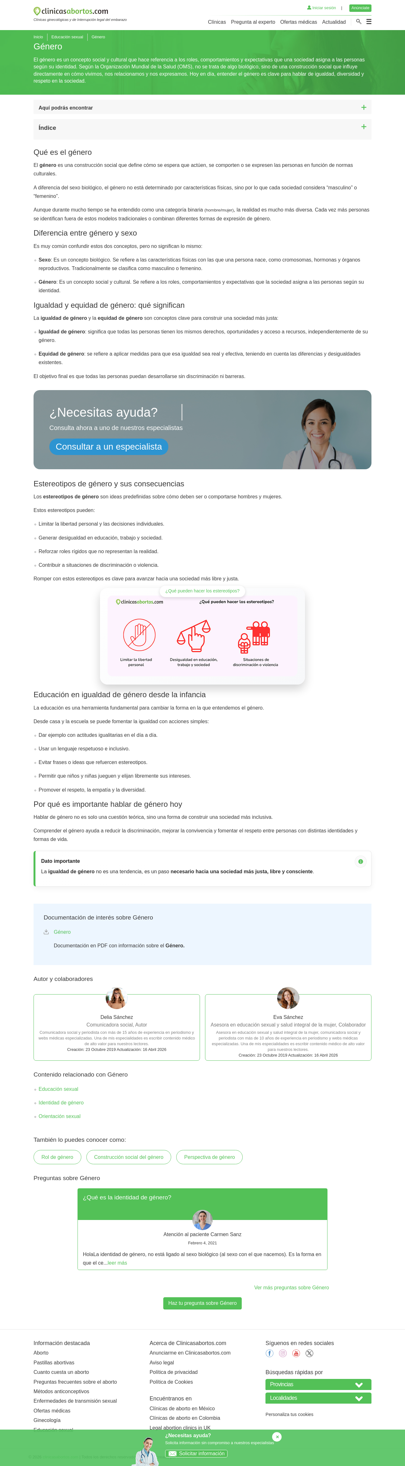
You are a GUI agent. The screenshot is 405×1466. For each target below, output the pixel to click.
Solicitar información (195, 1453)
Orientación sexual (60, 1116)
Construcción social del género (129, 1157)
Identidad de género (61, 1102)
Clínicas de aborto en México (182, 1408)
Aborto (41, 1352)
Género (62, 932)
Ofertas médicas (298, 22)
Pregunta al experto (253, 22)
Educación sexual (67, 37)
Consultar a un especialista (109, 447)
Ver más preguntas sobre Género (291, 1287)
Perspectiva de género (209, 1157)
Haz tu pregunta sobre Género (202, 1303)
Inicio (38, 37)
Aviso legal (162, 1362)
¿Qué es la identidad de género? (127, 1197)
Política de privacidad (174, 1372)
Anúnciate (361, 7)
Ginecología (47, 1420)
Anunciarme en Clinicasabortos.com (190, 1352)
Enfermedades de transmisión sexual (75, 1401)
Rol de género (57, 1157)
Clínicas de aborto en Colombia (185, 1418)
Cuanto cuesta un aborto (61, 1372)
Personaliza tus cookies (289, 1414)
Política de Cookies (171, 1382)
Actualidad (334, 22)
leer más (117, 1263)
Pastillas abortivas (54, 1362)
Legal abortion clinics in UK (180, 1428)
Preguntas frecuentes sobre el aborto (75, 1382)
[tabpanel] (202, 1229)
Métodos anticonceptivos (61, 1391)
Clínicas (217, 22)
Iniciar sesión (321, 7)
